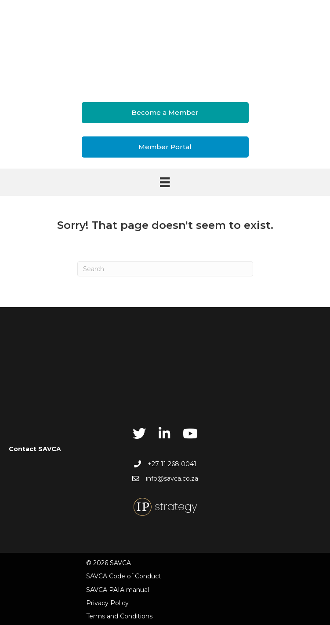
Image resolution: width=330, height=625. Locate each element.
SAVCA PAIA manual (117, 590)
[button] (165, 112)
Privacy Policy (107, 603)
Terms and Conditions (119, 616)
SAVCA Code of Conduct (123, 576)
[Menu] (165, 182)
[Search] (165, 268)
